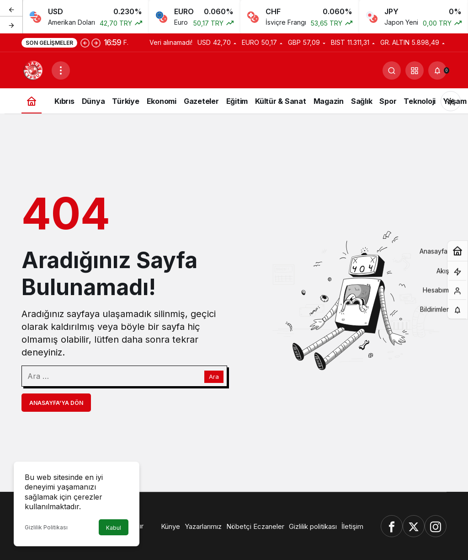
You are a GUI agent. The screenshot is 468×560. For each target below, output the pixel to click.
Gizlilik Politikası (46, 527)
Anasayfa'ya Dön (56, 402)
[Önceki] (11, 8)
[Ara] (392, 70)
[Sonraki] (11, 24)
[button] (414, 70)
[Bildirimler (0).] (437, 70)
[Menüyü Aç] (61, 70)
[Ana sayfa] (31, 101)
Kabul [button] (113, 527)
